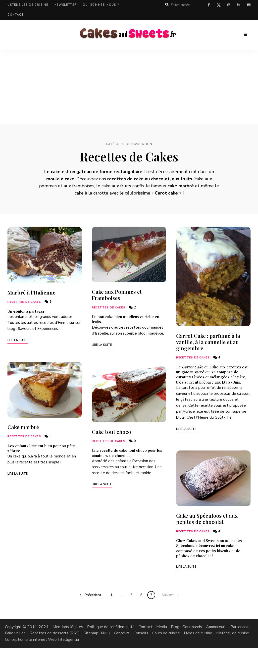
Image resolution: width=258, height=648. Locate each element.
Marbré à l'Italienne (31, 292)
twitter (219, 6)
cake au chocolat (152, 179)
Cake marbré (23, 426)
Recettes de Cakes (24, 302)
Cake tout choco (111, 431)
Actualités (249, 5)
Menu (246, 35)
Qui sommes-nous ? (101, 5)
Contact (15, 15)
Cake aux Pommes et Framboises (117, 294)
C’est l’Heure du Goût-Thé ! (210, 417)
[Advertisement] (129, 87)
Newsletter (65, 5)
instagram (229, 5)
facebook (209, 5)
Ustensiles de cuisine (27, 5)
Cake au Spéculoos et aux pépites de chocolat (207, 518)
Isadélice (155, 333)
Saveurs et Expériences (38, 328)
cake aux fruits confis (123, 186)
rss (239, 5)
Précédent (93, 595)
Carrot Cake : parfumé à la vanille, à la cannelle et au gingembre (208, 341)
